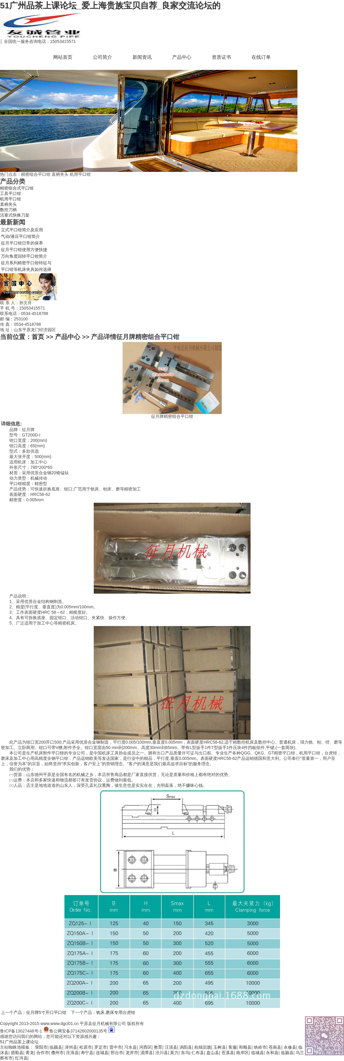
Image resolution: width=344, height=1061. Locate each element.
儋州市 (57, 1052)
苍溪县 (227, 1052)
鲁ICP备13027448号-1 (21, 1031)
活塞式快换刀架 (14, 215)
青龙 (30, 1052)
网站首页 (62, 57)
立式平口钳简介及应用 (22, 229)
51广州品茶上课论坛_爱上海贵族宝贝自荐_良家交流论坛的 (110, 5)
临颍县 (56, 1047)
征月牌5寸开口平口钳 (46, 1012)
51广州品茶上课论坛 (19, 1041)
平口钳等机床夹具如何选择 (26, 269)
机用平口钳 (10, 198)
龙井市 (132, 1052)
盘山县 (212, 1052)
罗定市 (100, 1047)
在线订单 (261, 57)
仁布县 (197, 1052)
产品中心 (181, 57)
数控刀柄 (8, 209)
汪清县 (171, 1047)
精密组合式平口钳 (17, 188)
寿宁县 (87, 1052)
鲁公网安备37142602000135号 (75, 1031)
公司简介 (102, 57)
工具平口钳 (10, 193)
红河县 (21, 1058)
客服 (232, 1047)
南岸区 (242, 1052)
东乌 (185, 1052)
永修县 (290, 1047)
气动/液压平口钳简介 (20, 236)
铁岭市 (260, 1047)
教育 (158, 1047)
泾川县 (161, 1052)
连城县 (102, 1052)
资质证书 (221, 57)
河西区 (145, 1047)
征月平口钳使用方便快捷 (24, 249)
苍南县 (275, 1047)
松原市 (85, 1047)
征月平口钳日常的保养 (22, 243)
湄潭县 (146, 1052)
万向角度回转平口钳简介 (24, 256)
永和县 (272, 1052)
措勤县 (17, 1052)
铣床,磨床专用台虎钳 (115, 1012)
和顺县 (245, 1047)
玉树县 (219, 1047)
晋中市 (115, 1047)
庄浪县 (72, 1052)
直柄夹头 (8, 204)
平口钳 (15, 483)
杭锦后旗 (202, 1047)
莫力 (174, 1052)
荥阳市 (41, 1047)
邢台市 (117, 1052)
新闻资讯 (142, 57)
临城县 (257, 1052)
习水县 (130, 1047)
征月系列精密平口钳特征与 (26, 262)
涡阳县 (185, 1047)
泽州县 (71, 1047)
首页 (38, 336)
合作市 (42, 1052)
